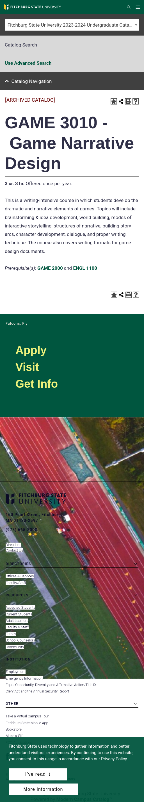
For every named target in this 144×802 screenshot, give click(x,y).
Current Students (19, 614)
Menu (138, 7)
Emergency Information (24, 678)
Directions (13, 545)
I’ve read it (38, 774)
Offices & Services (20, 576)
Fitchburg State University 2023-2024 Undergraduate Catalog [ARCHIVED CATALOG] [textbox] (73, 25)
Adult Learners (17, 621)
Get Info (36, 384)
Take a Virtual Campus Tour (27, 716)
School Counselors (20, 640)
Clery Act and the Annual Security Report (37, 691)
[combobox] (72, 25)
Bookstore (14, 729)
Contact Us (14, 550)
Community (15, 647)
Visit (27, 367)
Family (11, 634)
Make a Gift (15, 736)
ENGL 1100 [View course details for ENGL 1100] (85, 268)
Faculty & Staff (17, 627)
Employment (16, 672)
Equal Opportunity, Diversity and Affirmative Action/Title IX (51, 685)
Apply (31, 350)
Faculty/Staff (16, 583)
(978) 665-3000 (21, 529)
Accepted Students (20, 607)
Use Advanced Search (28, 63)
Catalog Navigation (32, 81)
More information (43, 789)
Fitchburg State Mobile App (27, 723)
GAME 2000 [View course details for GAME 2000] (50, 268)
